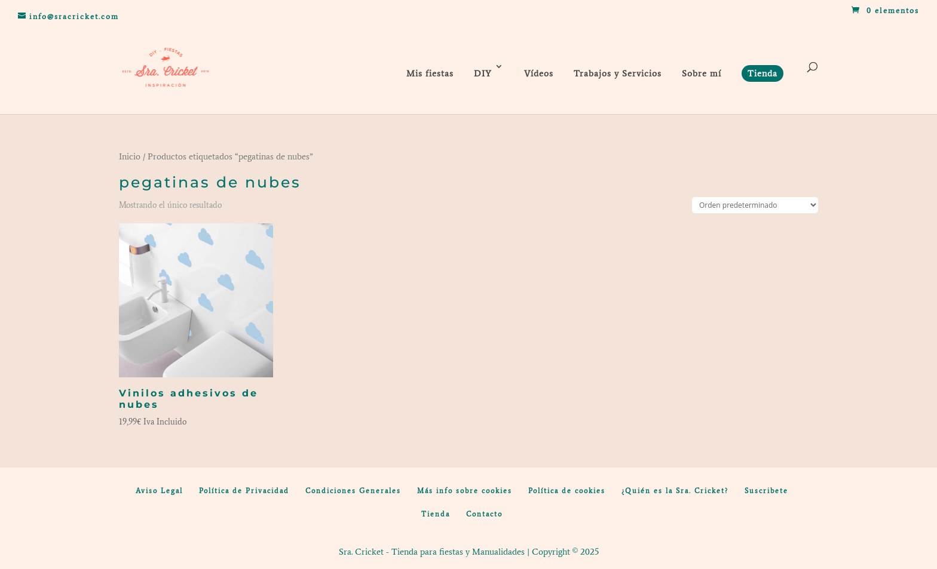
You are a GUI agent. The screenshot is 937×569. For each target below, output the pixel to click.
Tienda (435, 514)
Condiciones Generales (353, 491)
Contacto (484, 514)
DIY (483, 73)
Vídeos (538, 73)
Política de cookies (566, 491)
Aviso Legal (159, 491)
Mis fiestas (430, 73)
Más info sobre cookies (464, 491)
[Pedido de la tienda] (755, 205)
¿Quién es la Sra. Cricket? (674, 491)
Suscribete (766, 491)
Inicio (129, 156)
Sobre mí (701, 73)
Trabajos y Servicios (618, 73)
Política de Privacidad (244, 491)
